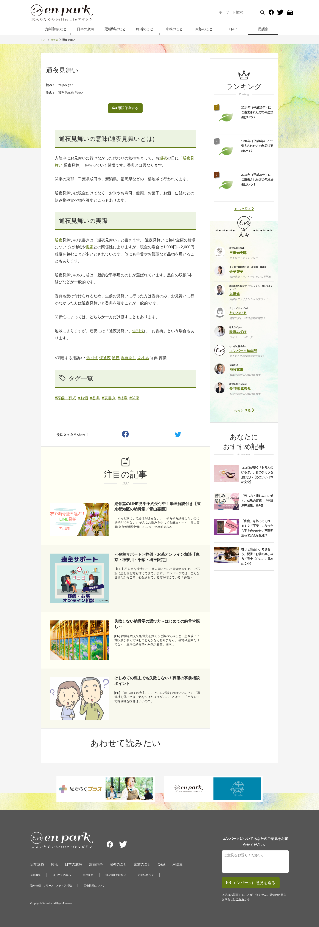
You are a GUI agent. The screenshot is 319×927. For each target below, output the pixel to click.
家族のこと (204, 29)
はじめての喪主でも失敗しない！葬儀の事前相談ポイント (157, 681)
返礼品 (143, 358)
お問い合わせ (146, 875)
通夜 (163, 158)
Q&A (162, 864)
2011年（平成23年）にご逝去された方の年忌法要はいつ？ (257, 179)
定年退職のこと (55, 29)
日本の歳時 (85, 29)
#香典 (95, 398)
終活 (54, 864)
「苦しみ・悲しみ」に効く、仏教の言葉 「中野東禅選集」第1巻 (257, 500)
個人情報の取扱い (115, 875)
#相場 (123, 398)
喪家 (89, 247)
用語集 (263, 29)
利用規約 (88, 875)
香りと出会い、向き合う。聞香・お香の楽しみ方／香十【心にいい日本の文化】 (257, 556)
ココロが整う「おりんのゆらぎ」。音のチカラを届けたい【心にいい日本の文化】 (257, 475)
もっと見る (244, 209)
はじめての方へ (62, 875)
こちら (240, 899)
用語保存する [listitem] (125, 108)
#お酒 (83, 398)
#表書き (109, 398)
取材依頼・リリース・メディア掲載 (51, 885)
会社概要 (35, 875)
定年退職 (37, 864)
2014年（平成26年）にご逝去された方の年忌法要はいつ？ (257, 112)
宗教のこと (174, 29)
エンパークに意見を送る (250, 883)
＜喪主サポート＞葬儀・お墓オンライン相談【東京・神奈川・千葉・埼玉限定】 (157, 557)
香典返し (128, 358)
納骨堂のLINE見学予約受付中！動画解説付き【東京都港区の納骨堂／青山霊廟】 (157, 506)
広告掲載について (94, 885)
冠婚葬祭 (96, 864)
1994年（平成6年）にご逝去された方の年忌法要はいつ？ (257, 146)
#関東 (134, 398)
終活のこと (144, 29)
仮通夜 (105, 358)
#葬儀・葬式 (65, 398)
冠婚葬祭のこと (115, 29)
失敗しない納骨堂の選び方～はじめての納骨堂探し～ (157, 624)
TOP (43, 39)
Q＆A (233, 29)
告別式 (138, 331)
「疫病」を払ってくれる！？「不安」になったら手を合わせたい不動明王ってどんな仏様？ (257, 528)
